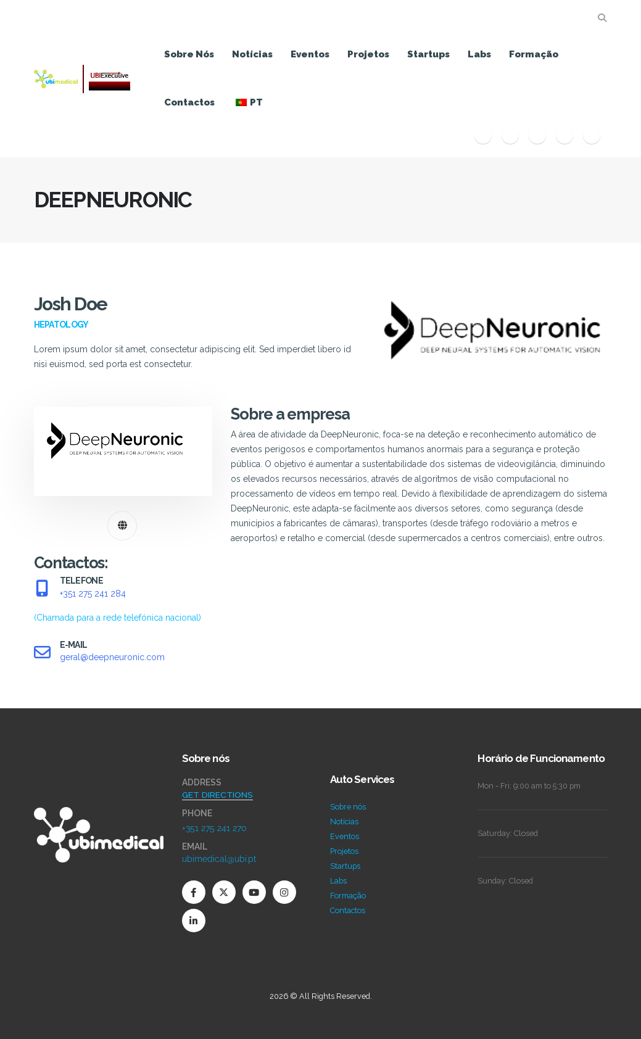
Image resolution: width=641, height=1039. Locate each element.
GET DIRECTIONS (217, 795)
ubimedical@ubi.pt (219, 859)
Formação (533, 54)
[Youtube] (537, 135)
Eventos (310, 54)
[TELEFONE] (123, 600)
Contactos (189, 102)
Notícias (252, 54)
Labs (479, 54)
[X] (510, 135)
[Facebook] (483, 135)
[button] (602, 17)
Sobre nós (189, 54)
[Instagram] (564, 135)
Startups (428, 54)
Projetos (368, 54)
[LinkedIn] (591, 135)
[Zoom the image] (98, 814)
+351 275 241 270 (214, 828)
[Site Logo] (82, 79)
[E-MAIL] (123, 652)
